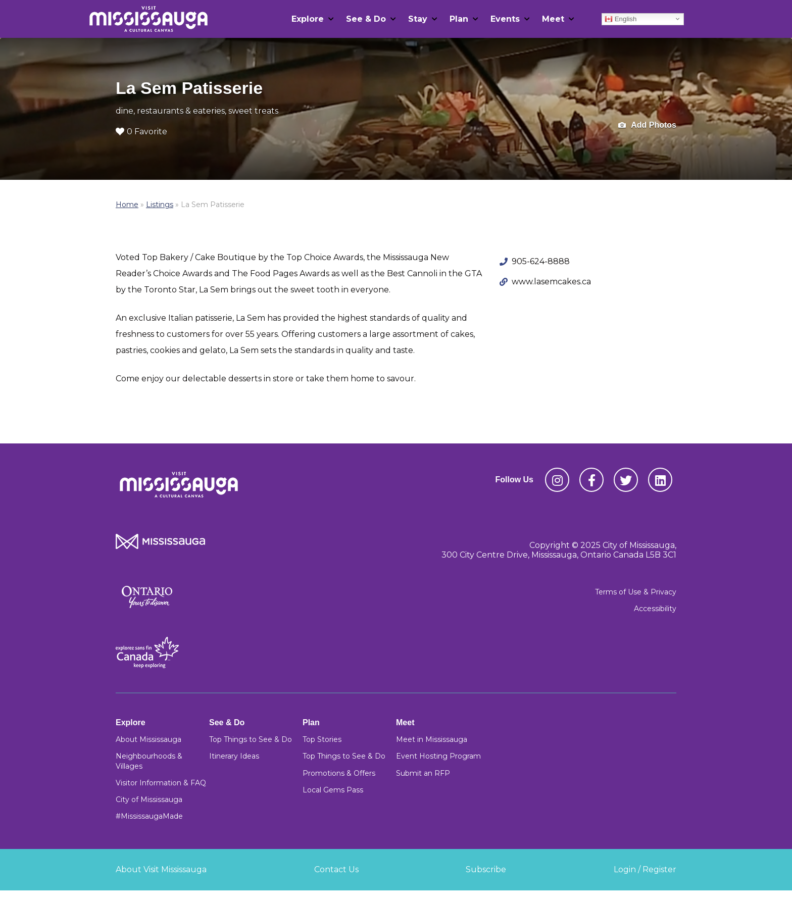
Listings (159, 204)
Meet (553, 19)
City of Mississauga (149, 799)
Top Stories (322, 739)
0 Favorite (141, 131)
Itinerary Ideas (234, 756)
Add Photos (647, 125)
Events (505, 19)
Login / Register (645, 869)
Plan (459, 19)
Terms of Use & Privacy (635, 591)
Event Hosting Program (438, 756)
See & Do (366, 19)
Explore (307, 19)
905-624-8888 (541, 261)
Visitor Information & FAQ (161, 782)
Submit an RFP (423, 773)
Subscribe (486, 869)
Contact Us (336, 869)
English (620, 19)
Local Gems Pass (333, 789)
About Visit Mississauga (161, 869)
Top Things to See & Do (250, 739)
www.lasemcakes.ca (551, 281)
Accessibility (655, 608)
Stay (417, 19)
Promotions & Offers (339, 773)
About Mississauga (148, 739)
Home (127, 204)
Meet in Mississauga (431, 739)
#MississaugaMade (149, 816)
